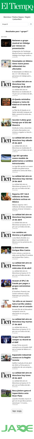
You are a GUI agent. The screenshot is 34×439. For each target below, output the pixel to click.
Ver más (17, 411)
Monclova (7, 17)
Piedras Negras (18, 17)
